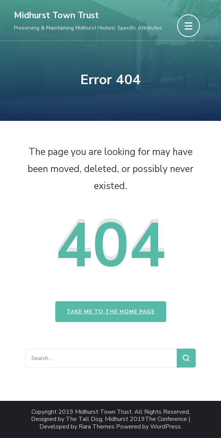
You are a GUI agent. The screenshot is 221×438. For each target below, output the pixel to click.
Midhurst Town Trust (56, 15)
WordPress (165, 426)
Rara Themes (97, 426)
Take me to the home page (111, 311)
